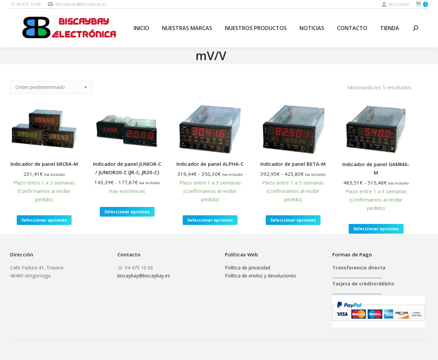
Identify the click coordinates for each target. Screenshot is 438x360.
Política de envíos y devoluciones (260, 275)
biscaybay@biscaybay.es (143, 275)
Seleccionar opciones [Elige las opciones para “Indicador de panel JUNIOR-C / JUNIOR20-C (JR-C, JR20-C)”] (127, 212)
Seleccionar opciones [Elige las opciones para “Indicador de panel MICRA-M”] (44, 220)
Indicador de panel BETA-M (293, 163)
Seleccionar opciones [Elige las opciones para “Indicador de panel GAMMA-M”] (376, 229)
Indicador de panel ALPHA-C (210, 163)
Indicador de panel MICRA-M (44, 163)
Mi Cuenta (395, 4)
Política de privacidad (247, 267)
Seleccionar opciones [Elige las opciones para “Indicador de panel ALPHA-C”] (210, 220)
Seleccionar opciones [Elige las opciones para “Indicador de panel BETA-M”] (293, 220)
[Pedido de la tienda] (51, 87)
